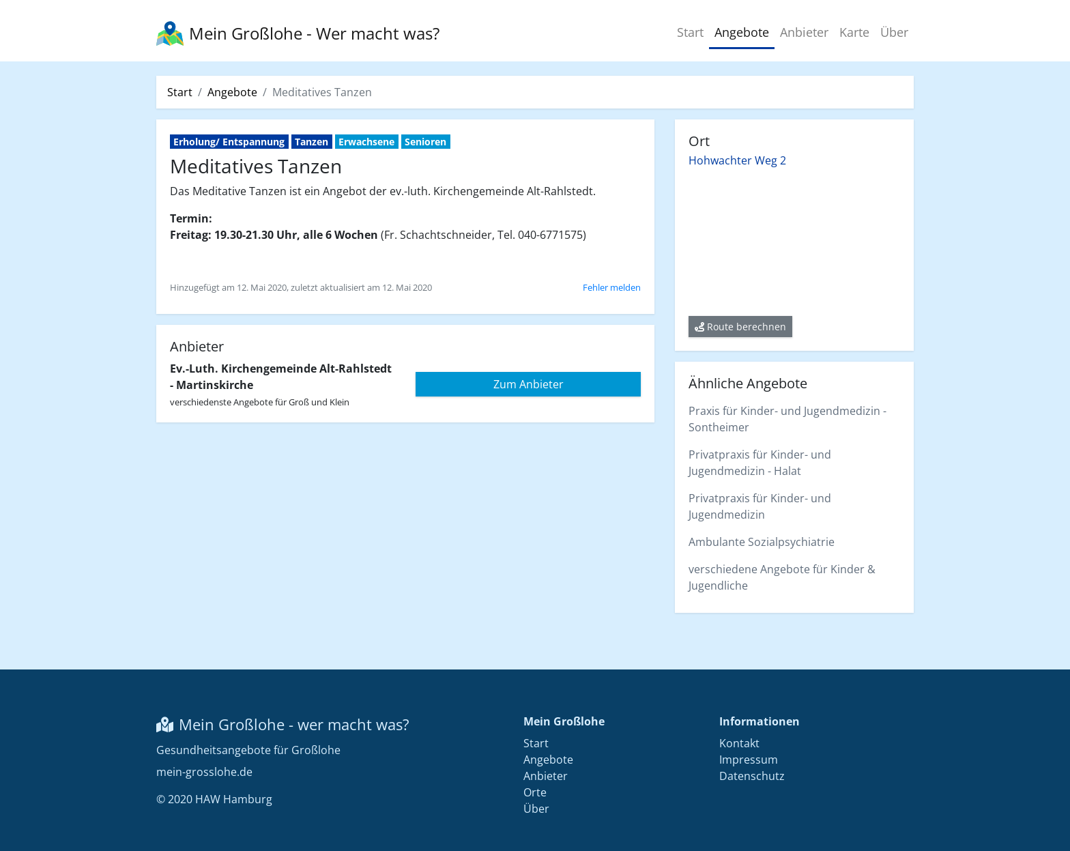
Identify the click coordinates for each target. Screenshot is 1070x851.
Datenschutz (752, 775)
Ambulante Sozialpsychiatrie (762, 541)
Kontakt (739, 743)
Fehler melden (612, 287)
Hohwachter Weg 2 (737, 160)
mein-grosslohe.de (204, 771)
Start (690, 32)
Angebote (741, 32)
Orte (535, 792)
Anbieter (804, 32)
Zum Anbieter (528, 384)
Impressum (748, 759)
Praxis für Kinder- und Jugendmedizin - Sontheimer (787, 419)
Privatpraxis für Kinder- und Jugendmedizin (760, 506)
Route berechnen (740, 326)
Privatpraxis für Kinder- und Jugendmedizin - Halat (760, 462)
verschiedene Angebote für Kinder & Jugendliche (782, 577)
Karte (854, 32)
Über (894, 32)
